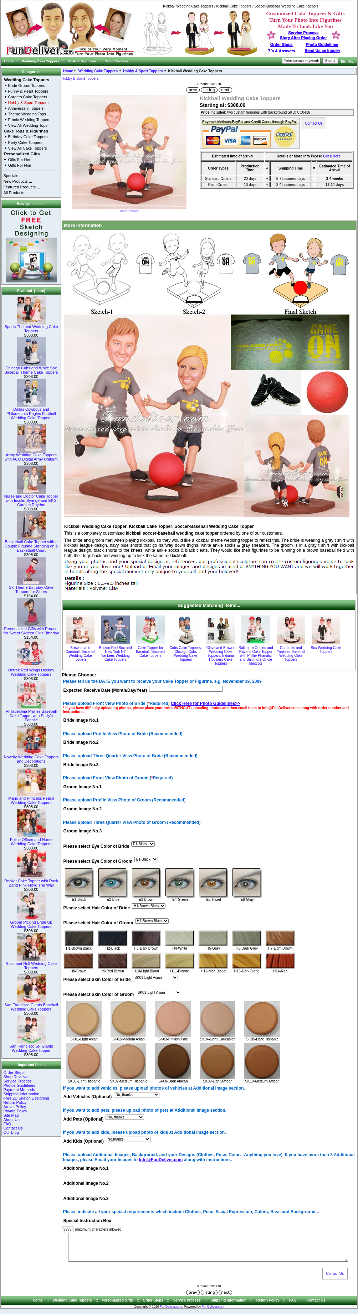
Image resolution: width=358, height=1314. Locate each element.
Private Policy (15, 1111)
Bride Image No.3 (81, 764)
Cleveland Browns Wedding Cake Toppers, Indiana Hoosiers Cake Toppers (220, 655)
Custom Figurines (82, 61)
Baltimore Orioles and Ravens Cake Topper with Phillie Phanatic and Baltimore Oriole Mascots (256, 655)
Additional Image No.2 (86, 1183)
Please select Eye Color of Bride (96, 846)
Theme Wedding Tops (27, 114)
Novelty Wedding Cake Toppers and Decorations (31, 757)
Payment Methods (19, 1089)
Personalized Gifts (22, 154)
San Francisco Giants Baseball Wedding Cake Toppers (31, 1005)
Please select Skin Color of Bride (97, 979)
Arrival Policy (14, 1107)
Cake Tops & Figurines (26, 131)
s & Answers (281, 51)
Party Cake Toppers (25, 142)
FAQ (7, 1124)
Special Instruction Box (87, 1220)
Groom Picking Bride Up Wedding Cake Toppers (31, 922)
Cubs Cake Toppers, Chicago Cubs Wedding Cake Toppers (185, 653)
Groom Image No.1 (82, 786)
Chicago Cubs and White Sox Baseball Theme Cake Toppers (31, 368)
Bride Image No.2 (81, 742)
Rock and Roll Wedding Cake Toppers (31, 964)
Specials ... (12, 175)
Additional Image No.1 (86, 1168)
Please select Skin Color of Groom (98, 994)
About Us (11, 1119)
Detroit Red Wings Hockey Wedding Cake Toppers (31, 670)
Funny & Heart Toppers (28, 91)
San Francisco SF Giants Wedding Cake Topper (31, 1046)
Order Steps (281, 44)
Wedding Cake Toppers (41, 61)
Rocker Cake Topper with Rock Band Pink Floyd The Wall (31, 881)
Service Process (17, 1081)
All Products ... (16, 193)
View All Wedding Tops (27, 125)
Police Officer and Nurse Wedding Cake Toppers (31, 840)
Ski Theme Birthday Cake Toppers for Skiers (31, 588)
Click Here (332, 156)
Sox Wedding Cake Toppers (326, 650)
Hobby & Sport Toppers (143, 71)
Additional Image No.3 (86, 1198)
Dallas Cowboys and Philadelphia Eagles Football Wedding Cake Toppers (31, 412)
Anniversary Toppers (26, 108)
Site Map (348, 62)
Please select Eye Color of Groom (98, 861)
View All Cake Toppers (27, 148)
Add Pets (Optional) (83, 1119)
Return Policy (14, 1102)
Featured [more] (31, 291)
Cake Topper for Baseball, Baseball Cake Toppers (150, 652)
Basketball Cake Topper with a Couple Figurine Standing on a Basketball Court (31, 544)
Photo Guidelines (322, 44)
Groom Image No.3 (82, 831)
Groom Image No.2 (82, 809)
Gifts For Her (19, 159)
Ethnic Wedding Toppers (29, 120)
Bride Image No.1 (81, 720)
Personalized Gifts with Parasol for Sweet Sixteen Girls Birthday (31, 629)
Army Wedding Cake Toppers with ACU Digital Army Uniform (31, 455)
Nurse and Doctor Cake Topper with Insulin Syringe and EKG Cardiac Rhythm (31, 498)
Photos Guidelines (19, 1085)
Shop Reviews (116, 61)
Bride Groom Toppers (26, 85)
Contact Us (12, 1128)
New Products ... (17, 181)
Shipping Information (21, 1094)
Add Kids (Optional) (83, 1141)
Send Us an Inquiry (323, 50)
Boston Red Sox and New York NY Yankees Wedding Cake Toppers (115, 653)
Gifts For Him (19, 165)
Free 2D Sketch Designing (26, 1098)
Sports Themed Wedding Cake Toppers (31, 327)
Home (9, 61)
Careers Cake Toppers (27, 97)
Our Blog (11, 1132)
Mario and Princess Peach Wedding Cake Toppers (31, 799)
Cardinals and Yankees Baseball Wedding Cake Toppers (291, 653)
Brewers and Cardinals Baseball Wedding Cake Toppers (80, 653)
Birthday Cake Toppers (27, 137)
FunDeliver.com (171, 1312)
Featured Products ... (21, 187)
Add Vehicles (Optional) (87, 1097)
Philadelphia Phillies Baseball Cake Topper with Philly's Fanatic (31, 714)
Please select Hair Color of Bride (96, 907)
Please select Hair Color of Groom (98, 922)
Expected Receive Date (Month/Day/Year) (105, 690)
